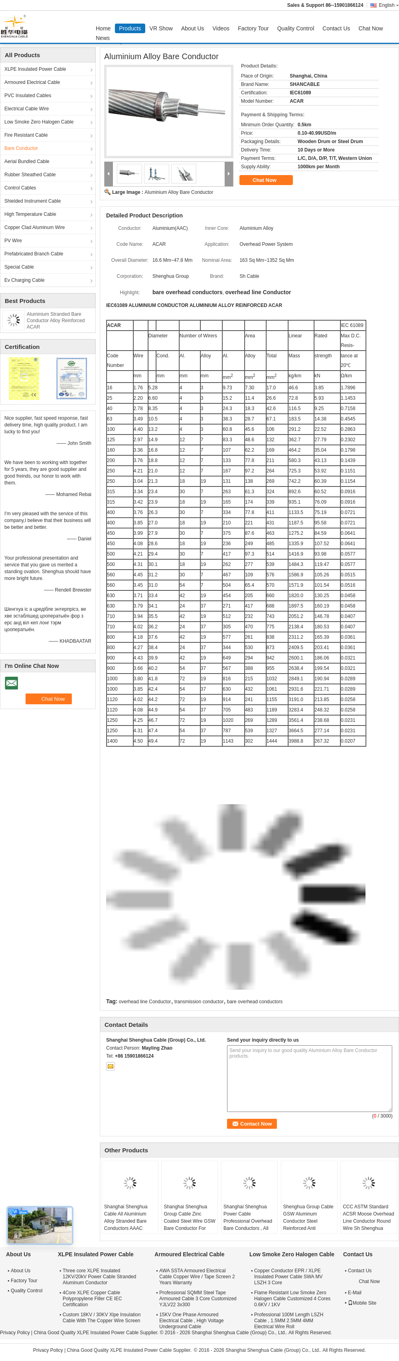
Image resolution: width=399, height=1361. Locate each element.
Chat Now (371, 28)
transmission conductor (198, 1001)
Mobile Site (362, 1303)
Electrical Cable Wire (26, 109)
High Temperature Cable (30, 214)
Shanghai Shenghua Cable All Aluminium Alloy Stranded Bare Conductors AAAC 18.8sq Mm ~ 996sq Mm (130, 1221)
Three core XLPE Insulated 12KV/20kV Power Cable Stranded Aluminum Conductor (99, 1276)
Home (103, 28)
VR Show (161, 28)
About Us (192, 28)
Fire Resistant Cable (26, 135)
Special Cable (19, 267)
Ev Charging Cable (24, 280)
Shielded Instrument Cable (32, 201)
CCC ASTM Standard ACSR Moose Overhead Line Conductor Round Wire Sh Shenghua (368, 1217)
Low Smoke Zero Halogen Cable (38, 122)
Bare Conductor (21, 148)
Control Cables (20, 188)
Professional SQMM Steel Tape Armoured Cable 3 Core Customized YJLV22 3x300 (197, 1298)
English (389, 5)
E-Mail (354, 1292)
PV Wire (13, 240)
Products (130, 28)
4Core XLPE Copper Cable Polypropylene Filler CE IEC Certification (92, 1298)
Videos (221, 28)
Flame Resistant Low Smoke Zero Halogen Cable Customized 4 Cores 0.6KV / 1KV (292, 1298)
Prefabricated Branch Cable (33, 254)
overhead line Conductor (145, 1001)
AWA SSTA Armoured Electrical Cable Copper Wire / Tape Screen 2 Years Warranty (197, 1276)
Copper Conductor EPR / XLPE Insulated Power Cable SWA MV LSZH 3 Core (288, 1276)
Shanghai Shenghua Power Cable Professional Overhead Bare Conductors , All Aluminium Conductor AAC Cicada (247, 1224)
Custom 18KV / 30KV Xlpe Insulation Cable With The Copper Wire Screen (101, 1317)
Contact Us (336, 28)
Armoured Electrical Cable (32, 82)
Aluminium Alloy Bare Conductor (178, 192)
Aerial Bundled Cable (26, 161)
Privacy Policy (15, 1332)
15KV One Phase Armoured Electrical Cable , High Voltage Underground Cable (191, 1320)
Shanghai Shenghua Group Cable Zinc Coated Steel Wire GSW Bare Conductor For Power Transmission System (189, 1224)
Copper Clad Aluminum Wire (34, 227)
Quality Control (295, 28)
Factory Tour (253, 28)
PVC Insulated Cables (27, 95)
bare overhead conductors (254, 1001)
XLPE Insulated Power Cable (35, 69)
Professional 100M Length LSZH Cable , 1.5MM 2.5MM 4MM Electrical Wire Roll (288, 1320)
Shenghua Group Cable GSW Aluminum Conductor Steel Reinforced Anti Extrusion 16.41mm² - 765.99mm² (308, 1224)
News (103, 38)
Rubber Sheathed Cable (30, 174)
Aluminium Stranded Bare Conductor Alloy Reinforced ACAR (56, 320)
